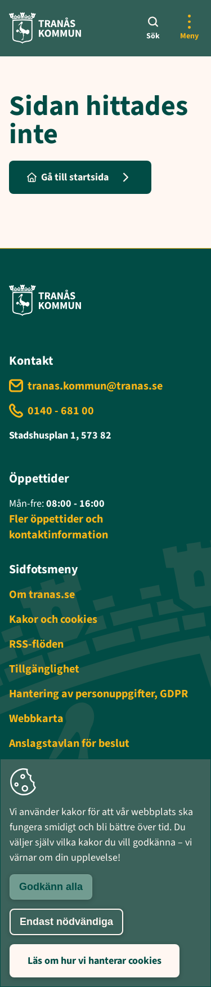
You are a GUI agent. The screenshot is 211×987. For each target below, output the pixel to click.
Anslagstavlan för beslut (69, 743)
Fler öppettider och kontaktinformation (58, 527)
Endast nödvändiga (66, 921)
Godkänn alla (51, 886)
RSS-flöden (36, 644)
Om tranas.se (42, 595)
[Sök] (153, 28)
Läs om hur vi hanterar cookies (94, 961)
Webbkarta (36, 719)
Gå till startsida (68, 177)
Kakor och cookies (53, 619)
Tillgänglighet (44, 669)
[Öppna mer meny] (189, 28)
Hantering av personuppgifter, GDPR (98, 694)
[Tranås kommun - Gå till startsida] (45, 27)
